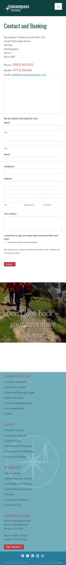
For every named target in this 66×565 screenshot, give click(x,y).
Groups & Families (15, 456)
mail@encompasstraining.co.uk (28, 74)
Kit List (9, 494)
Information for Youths (18, 478)
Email (7, 154)
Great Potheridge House (18, 403)
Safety (8, 413)
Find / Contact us (13, 546)
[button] (58, 6)
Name (7, 123)
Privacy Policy (12, 505)
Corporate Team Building (19, 451)
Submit (9, 264)
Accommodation (14, 408)
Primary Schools (14, 430)
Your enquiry (11, 214)
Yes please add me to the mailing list (21, 242)
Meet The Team (13, 397)
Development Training (17, 446)
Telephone (9, 166)
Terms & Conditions (16, 499)
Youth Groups (12, 440)
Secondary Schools (15, 435)
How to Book (12, 473)
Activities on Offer (15, 387)
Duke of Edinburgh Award (19, 392)
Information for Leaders (18, 489)
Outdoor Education (15, 381)
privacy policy (13, 253)
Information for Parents (18, 483)
